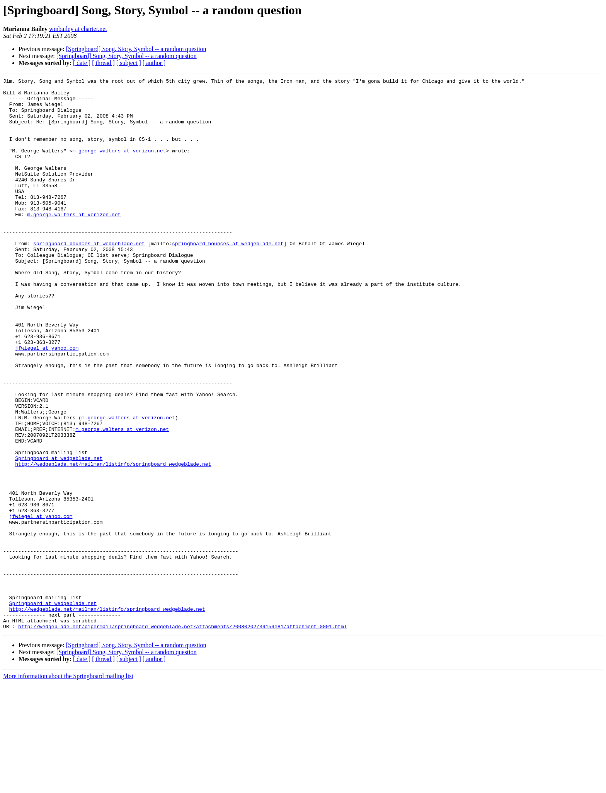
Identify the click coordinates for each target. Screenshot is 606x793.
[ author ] (154, 63)
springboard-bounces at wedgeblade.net (89, 276)
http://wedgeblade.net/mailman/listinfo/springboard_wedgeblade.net (113, 541)
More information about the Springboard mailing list (68, 786)
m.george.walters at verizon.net (119, 165)
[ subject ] (128, 63)
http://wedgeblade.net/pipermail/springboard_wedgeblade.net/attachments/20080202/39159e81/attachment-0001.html (182, 736)
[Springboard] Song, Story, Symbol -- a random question (136, 49)
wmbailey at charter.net (78, 29)
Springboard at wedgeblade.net (58, 534)
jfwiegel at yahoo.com (46, 402)
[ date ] (81, 63)
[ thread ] (103, 63)
